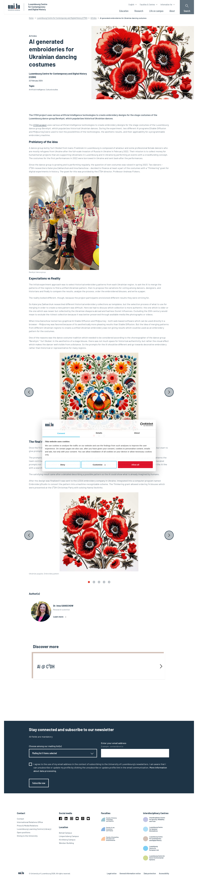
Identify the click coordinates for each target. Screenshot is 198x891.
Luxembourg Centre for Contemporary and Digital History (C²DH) (62, 18)
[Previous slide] (28, 392)
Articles (94, 18)
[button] (94, 436)
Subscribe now (38, 782)
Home (31, 18)
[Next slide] (169, 392)
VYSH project (40, 124)
